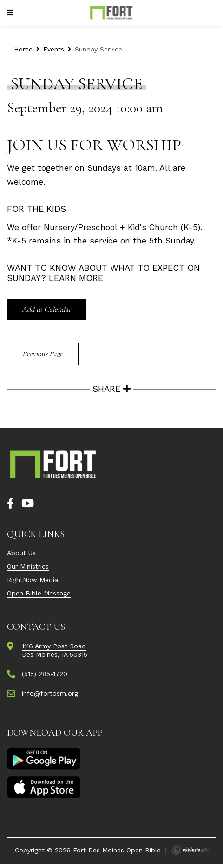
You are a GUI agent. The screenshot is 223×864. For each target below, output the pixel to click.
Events (53, 49)
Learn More (76, 278)
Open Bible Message (39, 593)
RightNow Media (32, 579)
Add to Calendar (46, 309)
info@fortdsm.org (50, 693)
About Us (21, 553)
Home (23, 49)
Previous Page (42, 353)
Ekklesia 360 (190, 850)
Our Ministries (28, 566)
